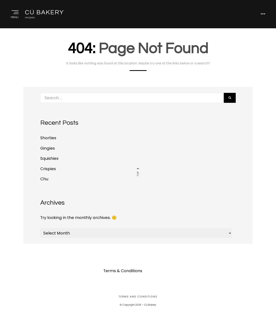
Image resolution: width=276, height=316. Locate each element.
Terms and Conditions (138, 297)
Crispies (48, 169)
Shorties (48, 139)
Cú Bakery (44, 13)
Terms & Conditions (123, 271)
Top (138, 174)
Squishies (49, 159)
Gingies (47, 149)
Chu (44, 180)
